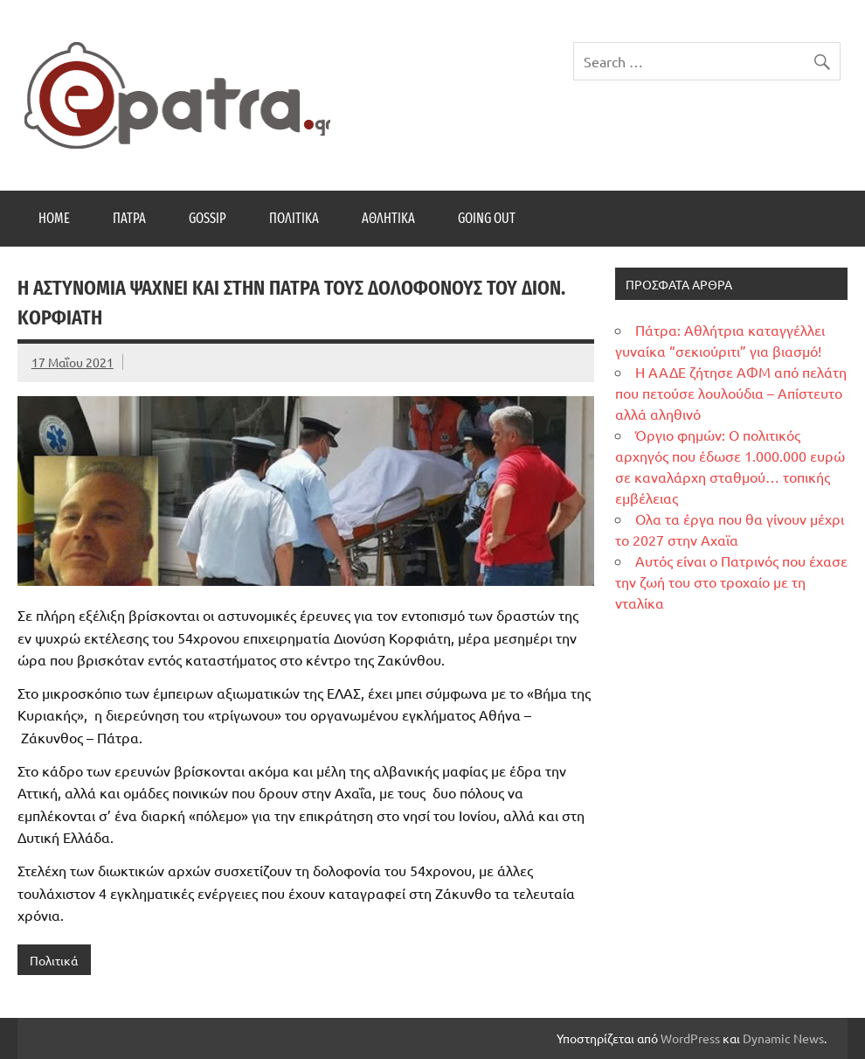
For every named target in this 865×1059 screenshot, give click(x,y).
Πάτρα (129, 218)
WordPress (690, 1038)
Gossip (207, 218)
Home (54, 218)
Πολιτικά (294, 218)
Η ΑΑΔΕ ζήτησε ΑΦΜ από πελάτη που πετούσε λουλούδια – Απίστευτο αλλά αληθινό (731, 392)
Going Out (487, 218)
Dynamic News (783, 1038)
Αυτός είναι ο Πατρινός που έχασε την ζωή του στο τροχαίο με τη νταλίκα (731, 581)
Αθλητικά (388, 218)
